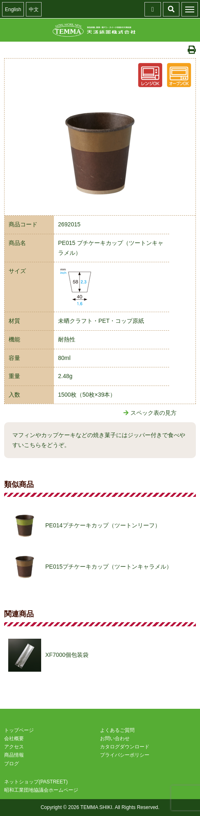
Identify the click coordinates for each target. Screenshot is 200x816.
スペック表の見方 (150, 412)
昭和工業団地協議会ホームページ (41, 790)
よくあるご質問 (117, 730)
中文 (34, 9)
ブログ (11, 764)
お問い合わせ (115, 738)
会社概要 (14, 738)
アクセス (14, 747)
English (13, 9)
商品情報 (14, 755)
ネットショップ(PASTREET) (35, 782)
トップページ (19, 730)
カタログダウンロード (124, 747)
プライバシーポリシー (124, 755)
